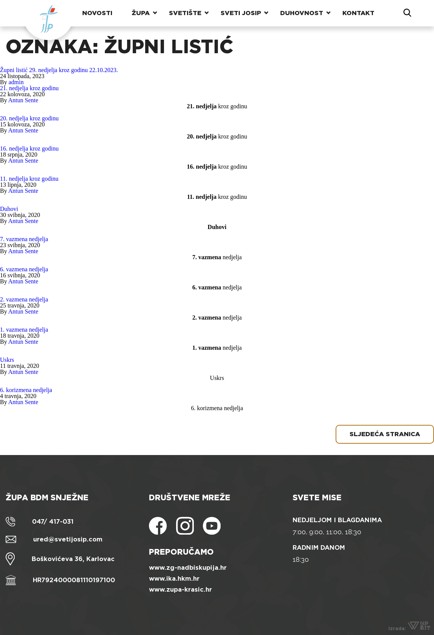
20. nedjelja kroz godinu (29, 118)
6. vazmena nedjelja (24, 269)
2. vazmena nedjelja (24, 299)
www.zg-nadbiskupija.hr (188, 567)
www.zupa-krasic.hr (180, 589)
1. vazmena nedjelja (24, 329)
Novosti (97, 13)
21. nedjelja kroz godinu (29, 88)
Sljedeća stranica (385, 434)
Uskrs (7, 360)
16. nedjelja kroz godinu (29, 148)
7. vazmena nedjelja (24, 239)
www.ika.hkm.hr (174, 578)
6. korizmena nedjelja (26, 390)
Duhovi (9, 209)
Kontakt (358, 13)
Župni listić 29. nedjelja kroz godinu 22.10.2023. (59, 70)
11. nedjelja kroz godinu (29, 178)
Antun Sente (23, 100)
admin (16, 82)
